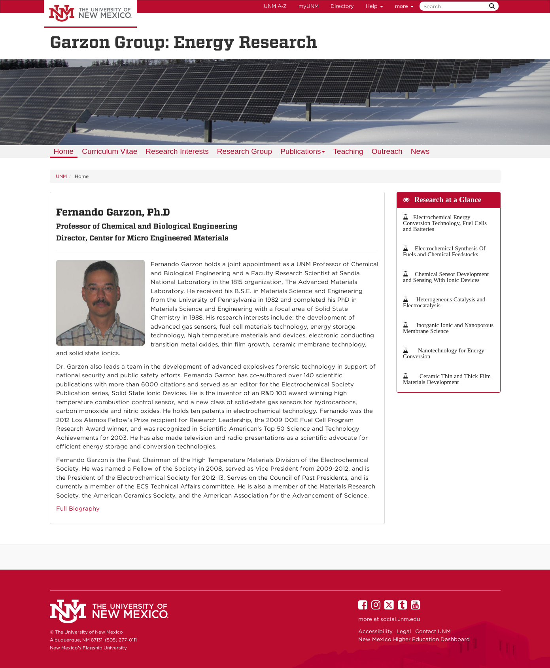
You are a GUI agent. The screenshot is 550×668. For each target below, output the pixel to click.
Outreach (387, 151)
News (420, 151)
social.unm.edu (400, 619)
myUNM (309, 6)
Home (64, 151)
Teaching (348, 151)
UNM (61, 176)
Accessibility (375, 631)
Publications (302, 152)
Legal (404, 631)
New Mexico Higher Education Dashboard (414, 639)
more (404, 6)
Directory (342, 6)
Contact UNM (433, 631)
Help (374, 6)
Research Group (244, 151)
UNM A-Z (275, 6)
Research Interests (177, 151)
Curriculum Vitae (109, 151)
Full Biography (78, 508)
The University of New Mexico (90, 14)
